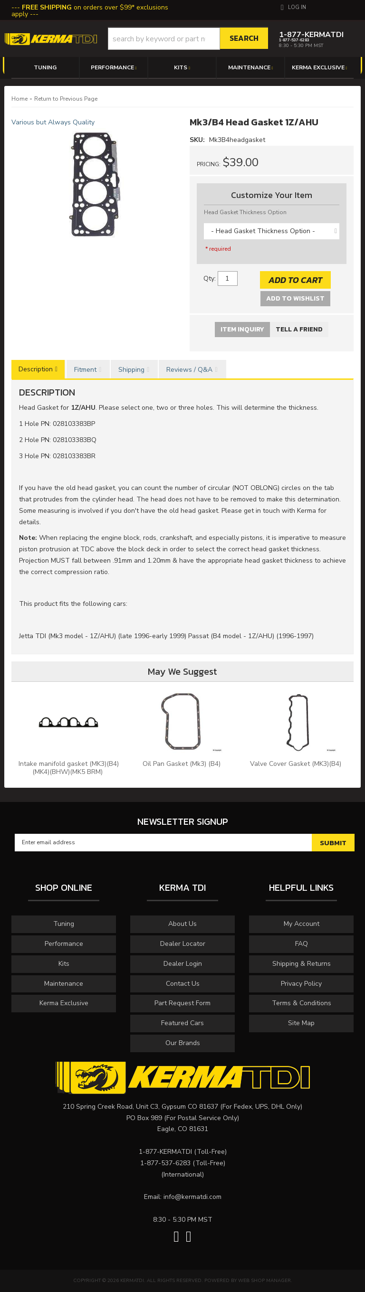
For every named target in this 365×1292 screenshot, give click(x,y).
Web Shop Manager (264, 1280)
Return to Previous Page (65, 99)
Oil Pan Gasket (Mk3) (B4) (182, 763)
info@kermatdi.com (192, 1196)
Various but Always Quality (53, 122)
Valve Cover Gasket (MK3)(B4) (296, 763)
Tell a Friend (299, 329)
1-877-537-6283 (165, 1163)
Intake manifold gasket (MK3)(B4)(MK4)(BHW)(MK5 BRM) (69, 767)
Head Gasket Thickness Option (245, 212)
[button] (188, 39)
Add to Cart (295, 279)
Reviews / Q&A (189, 369)
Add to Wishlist (295, 298)
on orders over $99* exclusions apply (89, 11)
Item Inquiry (242, 329)
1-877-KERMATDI (165, 1151)
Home (19, 99)
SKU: (198, 139)
